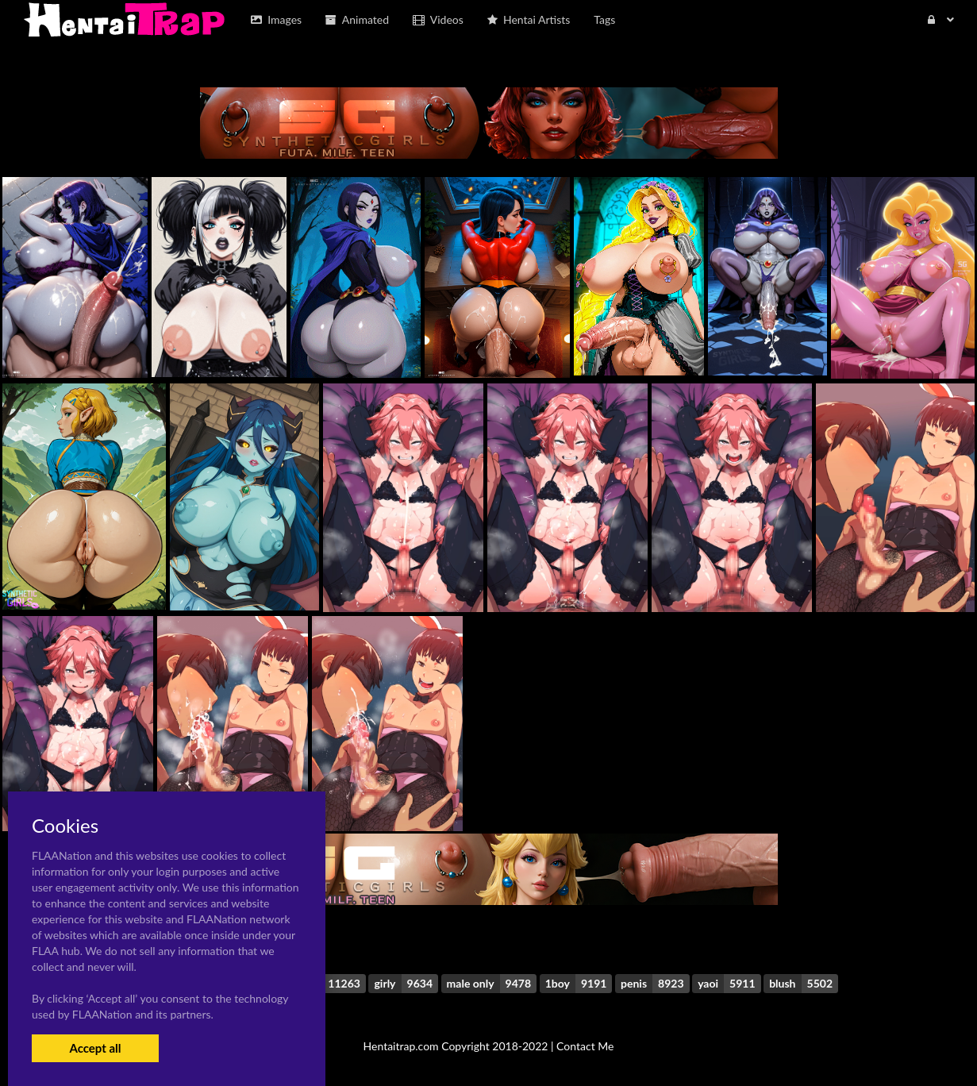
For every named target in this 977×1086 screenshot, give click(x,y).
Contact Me (585, 1046)
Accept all (95, 1048)
